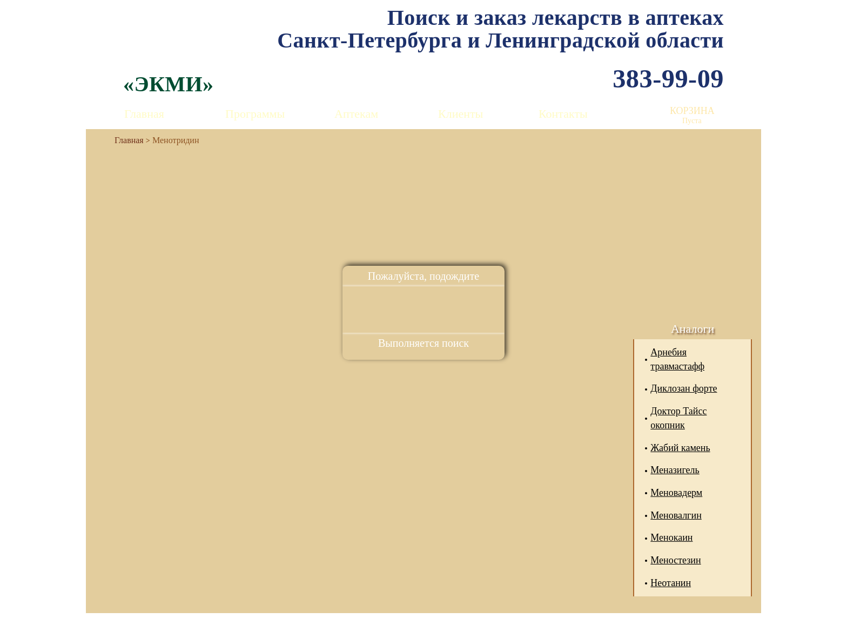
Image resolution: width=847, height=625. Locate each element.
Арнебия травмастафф (677, 359)
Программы (255, 113)
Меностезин (675, 560)
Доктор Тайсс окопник (678, 418)
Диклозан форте (683, 388)
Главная (144, 113)
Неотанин (670, 582)
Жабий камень (680, 447)
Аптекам (356, 113)
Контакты (563, 113)
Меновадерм (676, 492)
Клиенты (460, 113)
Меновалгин (675, 515)
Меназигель (674, 470)
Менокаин (671, 537)
